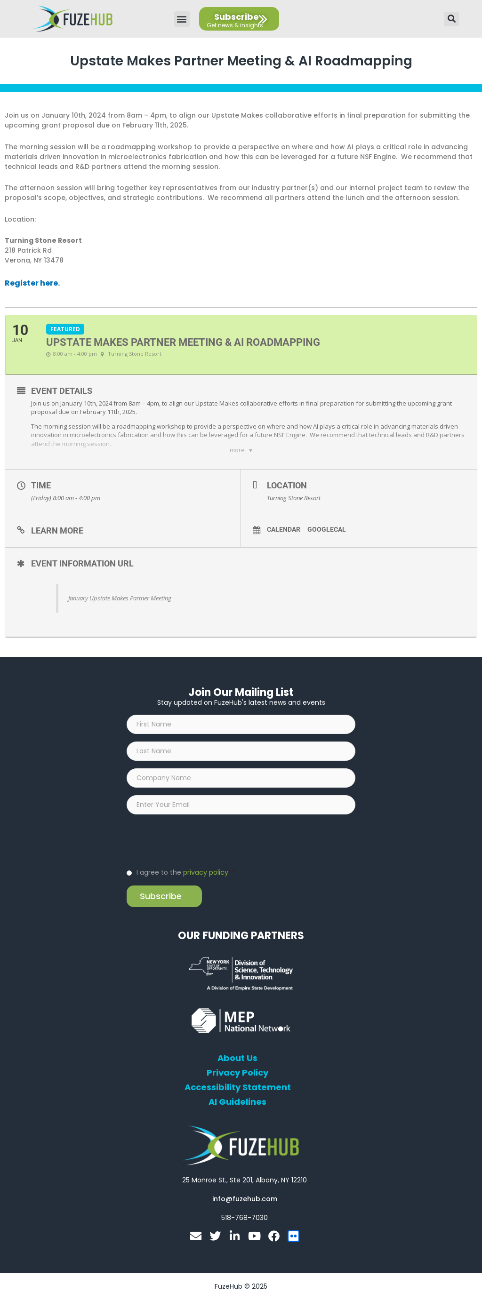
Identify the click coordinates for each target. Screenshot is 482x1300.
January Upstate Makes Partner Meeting (119, 598)
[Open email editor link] (244, 1199)
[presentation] (198, 840)
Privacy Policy (237, 1073)
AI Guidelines (237, 1102)
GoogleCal (326, 530)
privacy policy (205, 872)
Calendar (283, 530)
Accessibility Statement (238, 1088)
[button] (182, 19)
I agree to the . (186, 872)
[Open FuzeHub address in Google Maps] (244, 1180)
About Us (237, 1058)
